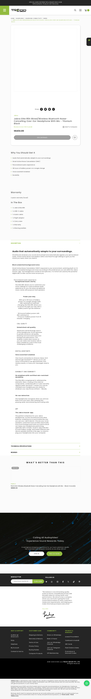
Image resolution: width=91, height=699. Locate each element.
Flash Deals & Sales (72, 648)
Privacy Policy (34, 646)
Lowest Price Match (72, 637)
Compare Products (80, 10)
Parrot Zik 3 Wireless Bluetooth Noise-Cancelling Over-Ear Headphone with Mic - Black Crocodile (43, 486)
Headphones (20, 18)
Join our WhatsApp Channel (54, 643)
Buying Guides (34, 650)
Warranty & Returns (36, 639)
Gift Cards (68, 644)
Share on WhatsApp (54, 635)
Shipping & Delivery (36, 635)
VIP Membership (53, 653)
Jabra (16, 115)
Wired (45, 18)
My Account (15, 648)
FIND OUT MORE (54, 554)
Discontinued (42, 137)
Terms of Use (33, 642)
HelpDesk (14, 644)
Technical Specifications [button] (45, 446)
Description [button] (45, 243)
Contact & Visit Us (17, 651)
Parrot (13, 484)
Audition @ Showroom (15, 636)
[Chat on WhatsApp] (86, 683)
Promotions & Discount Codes (70, 652)
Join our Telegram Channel (53, 648)
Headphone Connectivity (33, 18)
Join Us (36, 554)
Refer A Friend (52, 639)
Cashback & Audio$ (72, 640)
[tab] (45, 243)
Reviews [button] (45, 452)
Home (12, 18)
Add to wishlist (75, 137)
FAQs (12, 640)
